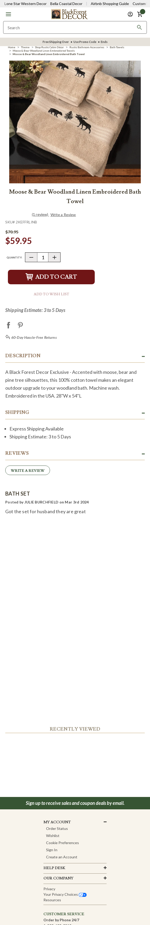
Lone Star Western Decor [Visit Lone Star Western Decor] (25, 3)
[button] (8, 14)
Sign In (51, 850)
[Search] (139, 27)
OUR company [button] (58, 878)
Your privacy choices (65, 894)
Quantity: (14, 257)
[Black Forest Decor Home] (69, 14)
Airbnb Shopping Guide (110, 3)
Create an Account (61, 857)
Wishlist (52, 835)
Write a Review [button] (63, 215)
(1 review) (40, 214)
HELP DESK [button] (54, 868)
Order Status (57, 828)
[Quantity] (42, 257)
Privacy (49, 889)
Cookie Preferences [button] (62, 842)
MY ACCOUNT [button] (57, 822)
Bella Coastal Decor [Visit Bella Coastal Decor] (66, 3)
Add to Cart (51, 277)
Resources (52, 900)
